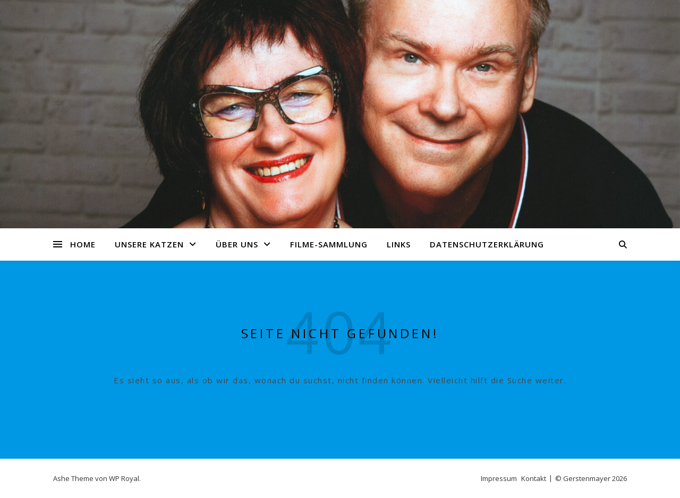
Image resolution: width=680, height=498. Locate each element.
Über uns (237, 244)
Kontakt (533, 478)
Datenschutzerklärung (487, 244)
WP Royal (124, 478)
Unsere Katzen (149, 244)
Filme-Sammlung (329, 244)
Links (399, 244)
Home (83, 244)
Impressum (499, 478)
